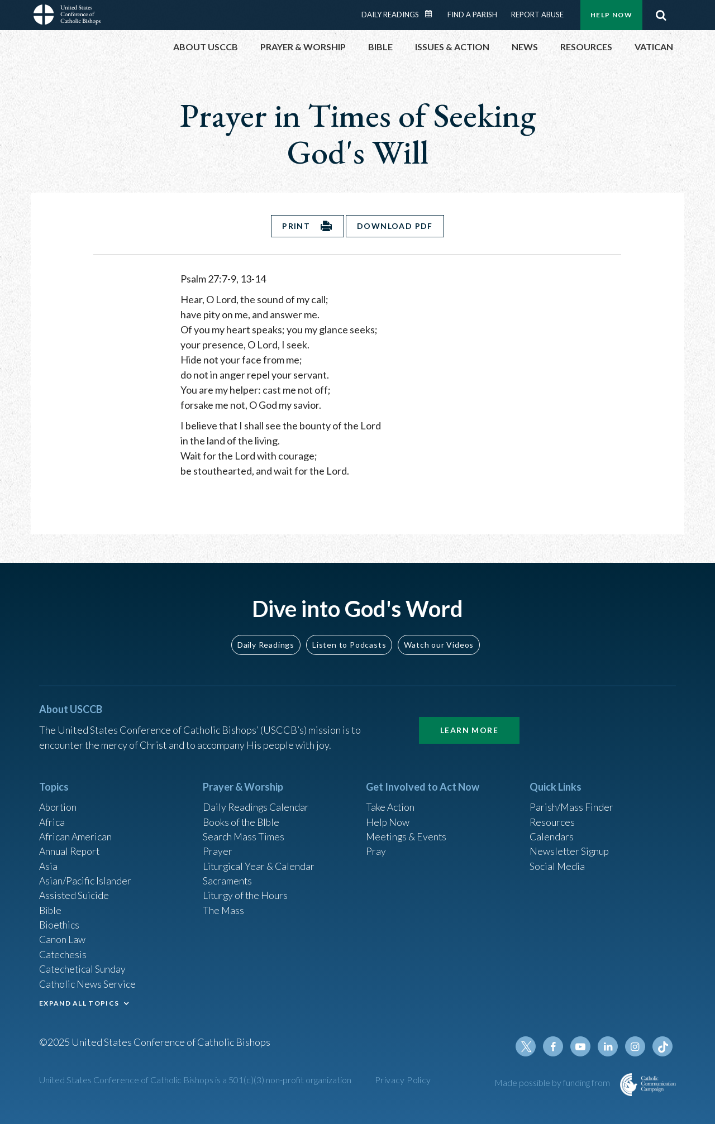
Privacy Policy (403, 1079)
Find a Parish (472, 14)
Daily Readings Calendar (432, 14)
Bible (51, 907)
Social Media (557, 862)
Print (296, 226)
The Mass (224, 907)
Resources (552, 817)
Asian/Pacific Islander (85, 877)
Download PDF (395, 226)
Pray (376, 847)
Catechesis (63, 952)
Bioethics (59, 922)
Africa (52, 817)
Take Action (391, 802)
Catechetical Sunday (83, 968)
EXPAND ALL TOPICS (79, 1002)
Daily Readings (390, 14)
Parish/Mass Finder (572, 802)
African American (76, 832)
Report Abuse (537, 14)
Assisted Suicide (74, 892)
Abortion (58, 802)
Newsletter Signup (570, 847)
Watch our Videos (439, 638)
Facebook (555, 1046)
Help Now (611, 15)
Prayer (217, 847)
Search (660, 15)
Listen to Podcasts (349, 638)
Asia (48, 862)
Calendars (552, 832)
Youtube (582, 1046)
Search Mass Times (244, 832)
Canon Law (62, 937)
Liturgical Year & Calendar (260, 862)
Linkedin (609, 1046)
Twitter (528, 1046)
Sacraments (227, 877)
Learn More (469, 724)
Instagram (636, 1046)
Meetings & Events (407, 832)
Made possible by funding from (553, 1082)
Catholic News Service (88, 983)
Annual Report (70, 847)
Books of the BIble (242, 817)
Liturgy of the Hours (246, 892)
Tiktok (662, 1046)
